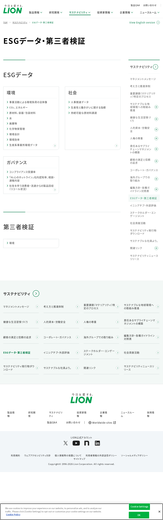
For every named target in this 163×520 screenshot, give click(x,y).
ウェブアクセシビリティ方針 (37, 455)
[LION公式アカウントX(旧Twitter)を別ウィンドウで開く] (65, 443)
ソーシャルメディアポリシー (134, 455)
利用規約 (15, 455)
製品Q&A (135, 5)
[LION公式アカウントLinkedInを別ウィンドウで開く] (97, 443)
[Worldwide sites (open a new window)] (101, 423)
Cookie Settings (139, 506)
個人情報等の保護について (68, 455)
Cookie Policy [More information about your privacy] (13, 514)
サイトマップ (79, 458)
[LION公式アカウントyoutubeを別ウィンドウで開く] (76, 443)
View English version (142, 22)
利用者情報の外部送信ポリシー (101, 455)
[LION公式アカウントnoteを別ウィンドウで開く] (86, 443)
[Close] (159, 511)
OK (139, 515)
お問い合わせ (150, 5)
